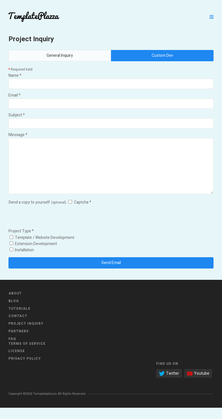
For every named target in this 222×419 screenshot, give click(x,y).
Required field (20, 69)
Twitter (169, 385)
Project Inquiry (25, 334)
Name (14, 75)
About (15, 304)
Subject (16, 115)
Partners (18, 342)
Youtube (198, 385)
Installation (22, 261)
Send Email (111, 274)
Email (14, 95)
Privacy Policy (24, 369)
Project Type (21, 242)
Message (17, 135)
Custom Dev (162, 55)
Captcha (82, 214)
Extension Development (33, 255)
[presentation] (51, 228)
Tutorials (19, 319)
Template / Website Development (42, 249)
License (16, 362)
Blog (13, 312)
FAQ (12, 350)
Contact (17, 327)
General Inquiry (60, 55)
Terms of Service (26, 354)
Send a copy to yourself (29, 214)
